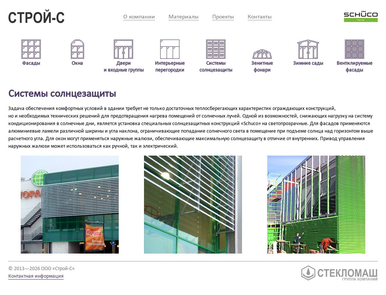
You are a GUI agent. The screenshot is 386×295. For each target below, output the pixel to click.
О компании (139, 17)
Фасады (31, 63)
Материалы (183, 17)
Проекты (223, 17)
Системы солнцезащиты (215, 67)
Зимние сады (308, 63)
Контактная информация (36, 276)
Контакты (260, 17)
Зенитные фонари (262, 67)
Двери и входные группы (124, 67)
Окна (77, 63)
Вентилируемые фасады (354, 67)
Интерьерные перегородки (170, 67)
